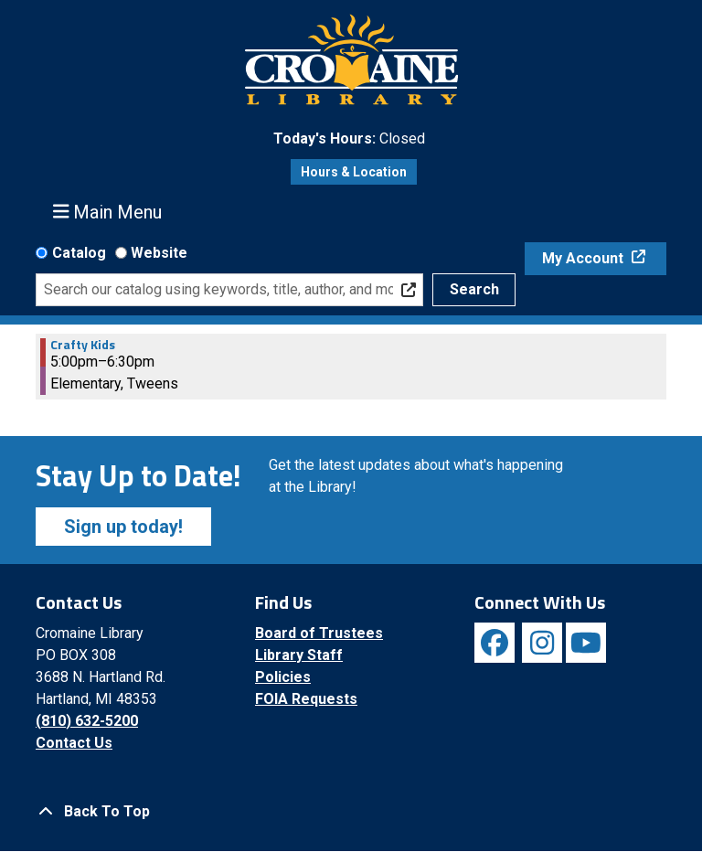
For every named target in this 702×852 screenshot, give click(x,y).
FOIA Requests (306, 699)
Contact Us (74, 742)
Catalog (79, 252)
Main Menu (108, 211)
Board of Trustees (319, 633)
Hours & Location (354, 172)
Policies (283, 677)
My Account (584, 258)
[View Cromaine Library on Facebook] (494, 643)
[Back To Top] (351, 812)
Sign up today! (123, 527)
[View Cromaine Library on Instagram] (542, 643)
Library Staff (299, 655)
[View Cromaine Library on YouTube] (586, 643)
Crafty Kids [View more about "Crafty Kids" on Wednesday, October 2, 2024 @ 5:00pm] (82, 344)
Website (159, 252)
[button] (349, 139)
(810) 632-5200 (87, 721)
